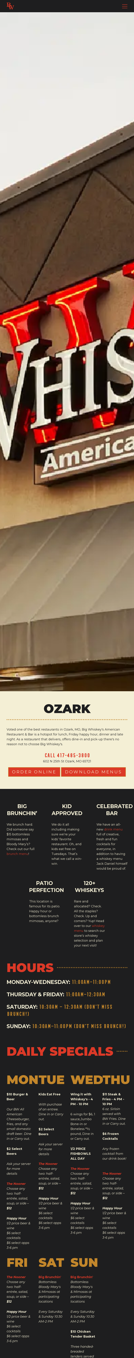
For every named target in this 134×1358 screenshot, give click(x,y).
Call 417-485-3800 (67, 755)
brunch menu (17, 854)
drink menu (113, 829)
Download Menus (93, 771)
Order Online (34, 771)
